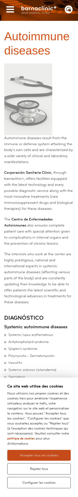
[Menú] (10, 9)
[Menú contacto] (69, 9)
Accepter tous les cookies (39, 455)
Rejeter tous (39, 469)
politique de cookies (21, 438)
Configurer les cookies (39, 483)
